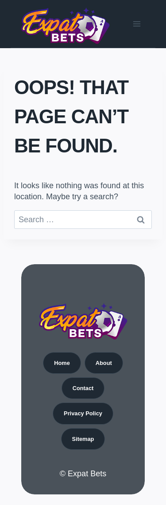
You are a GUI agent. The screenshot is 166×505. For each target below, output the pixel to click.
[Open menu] (136, 23)
